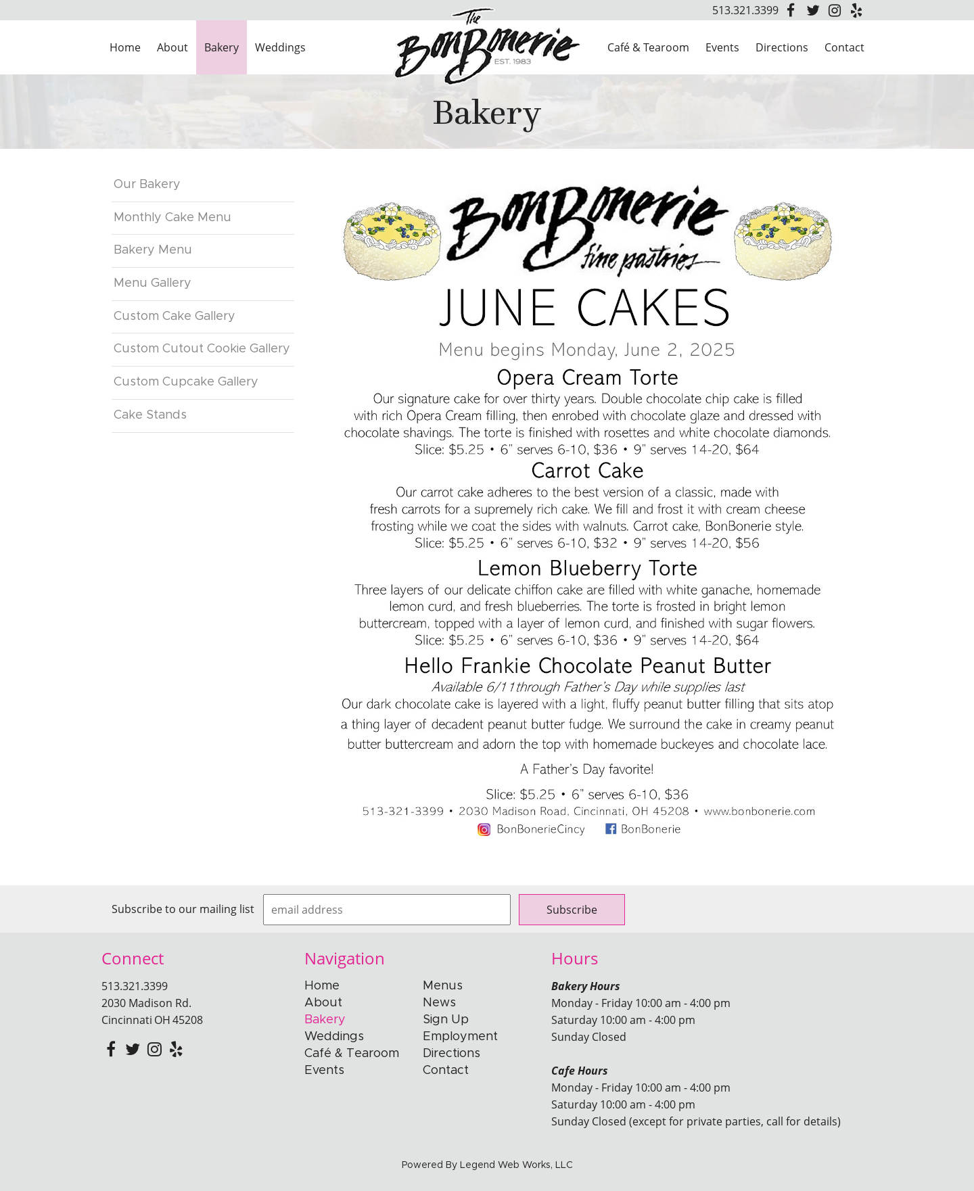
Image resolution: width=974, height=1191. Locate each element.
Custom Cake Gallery (174, 316)
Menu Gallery (152, 283)
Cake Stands (150, 415)
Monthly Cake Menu (172, 218)
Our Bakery (147, 185)
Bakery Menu (153, 250)
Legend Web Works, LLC (516, 1165)
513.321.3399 (745, 10)
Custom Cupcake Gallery (186, 382)
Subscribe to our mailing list (183, 909)
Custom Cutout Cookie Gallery (202, 349)
